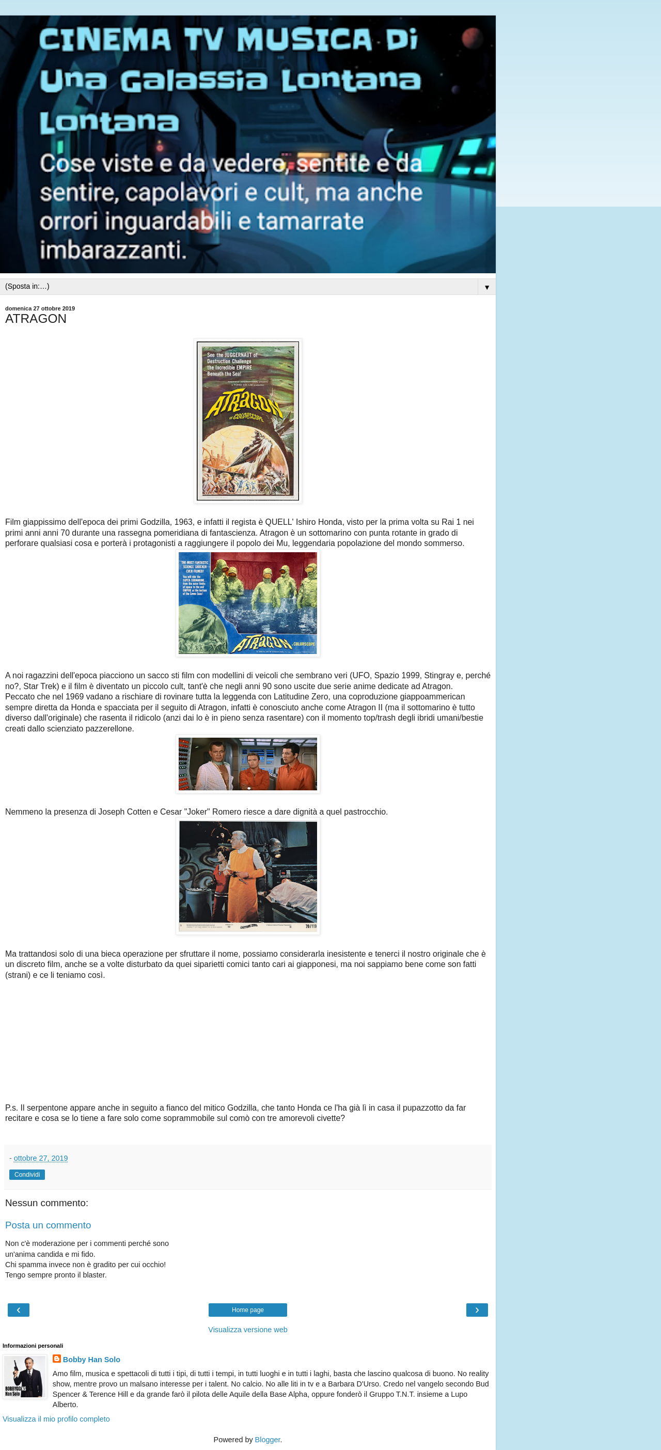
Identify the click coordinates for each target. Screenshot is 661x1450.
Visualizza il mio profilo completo (56, 1419)
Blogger (267, 1440)
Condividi (27, 1174)
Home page (248, 1310)
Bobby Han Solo (91, 1359)
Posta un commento (48, 1225)
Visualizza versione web (247, 1330)
